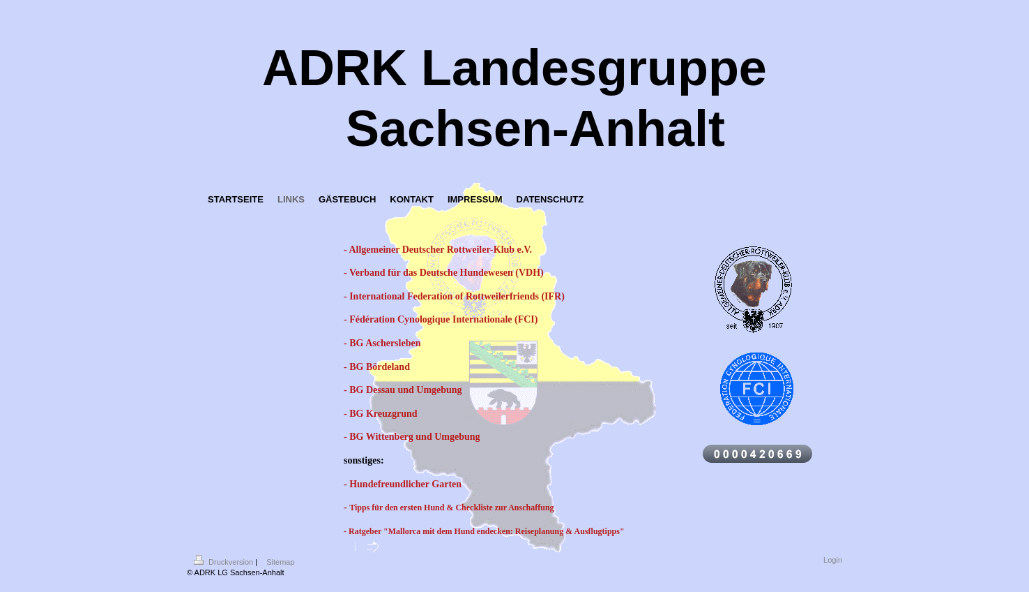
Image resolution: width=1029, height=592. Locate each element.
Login (832, 560)
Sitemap (280, 562)
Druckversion (224, 562)
